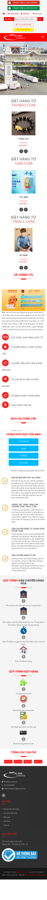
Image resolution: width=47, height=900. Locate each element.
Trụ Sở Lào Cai (23, 441)
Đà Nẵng (23, 456)
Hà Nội (23, 448)
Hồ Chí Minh (23, 463)
